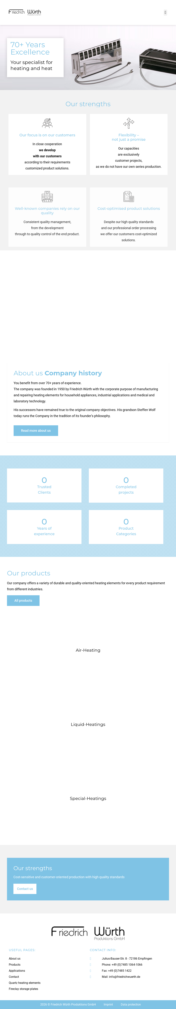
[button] (165, 13)
